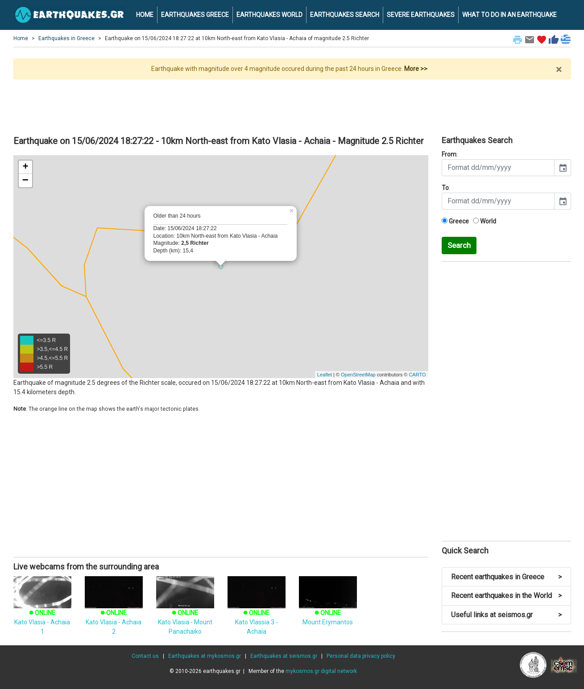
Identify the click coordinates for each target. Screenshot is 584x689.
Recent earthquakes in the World (506, 595)
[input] (498, 167)
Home (20, 38)
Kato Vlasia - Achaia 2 (114, 611)
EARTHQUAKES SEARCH (344, 14)
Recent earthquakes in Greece (506, 577)
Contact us (145, 656)
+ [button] (25, 167)
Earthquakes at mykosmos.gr (204, 656)
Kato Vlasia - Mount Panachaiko (185, 611)
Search (459, 245)
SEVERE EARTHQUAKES (421, 14)
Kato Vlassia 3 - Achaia (257, 611)
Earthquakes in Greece (66, 38)
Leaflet (324, 374)
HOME (144, 14)
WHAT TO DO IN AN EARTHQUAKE (509, 14)
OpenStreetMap (358, 374)
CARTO (417, 374)
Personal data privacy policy (361, 656)
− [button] (25, 180)
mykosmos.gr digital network (321, 671)
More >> (415, 68)
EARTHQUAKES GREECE (195, 14)
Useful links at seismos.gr (506, 615)
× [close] (559, 69)
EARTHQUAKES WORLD (269, 14)
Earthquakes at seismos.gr (283, 656)
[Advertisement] (292, 104)
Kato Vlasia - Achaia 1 (42, 611)
